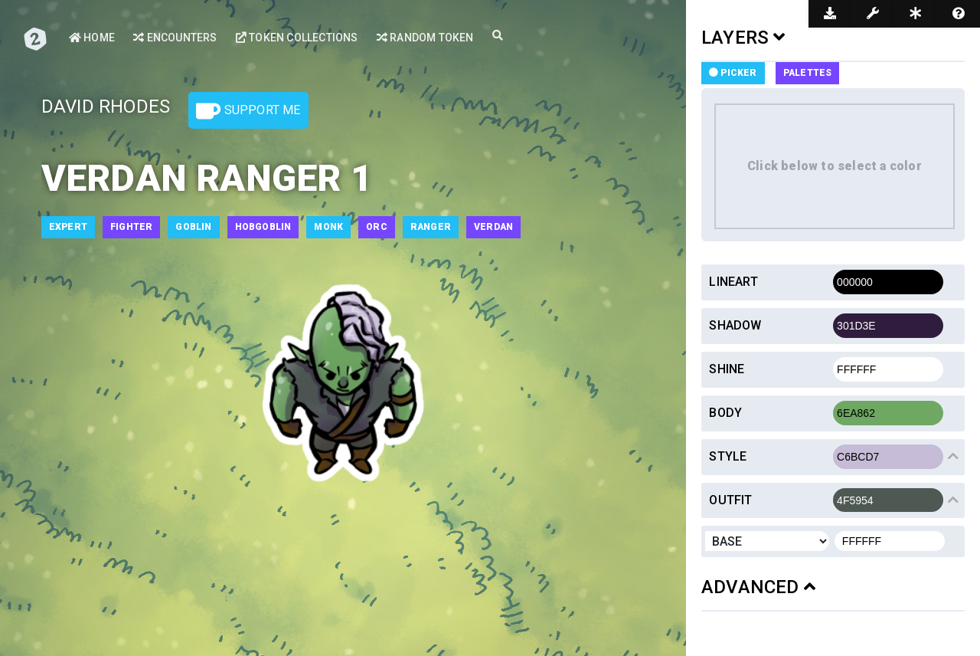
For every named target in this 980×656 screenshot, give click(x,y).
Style (727, 456)
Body (725, 412)
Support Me (248, 111)
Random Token (425, 37)
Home (92, 37)
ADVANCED (758, 587)
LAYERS (743, 37)
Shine (726, 369)
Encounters (175, 37)
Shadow (735, 325)
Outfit (730, 500)
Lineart (733, 281)
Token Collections (297, 37)
